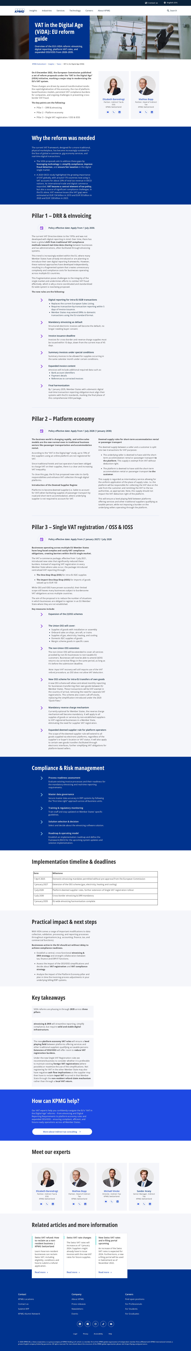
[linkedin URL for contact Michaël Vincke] (117, 1201)
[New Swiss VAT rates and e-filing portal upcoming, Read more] (105, 1272)
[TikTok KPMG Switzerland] (103, 1324)
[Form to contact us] (151, 3)
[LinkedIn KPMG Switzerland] (80, 1324)
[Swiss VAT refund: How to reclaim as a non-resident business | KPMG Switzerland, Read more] (41, 1272)
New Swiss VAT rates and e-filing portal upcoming (109, 1240)
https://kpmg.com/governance (136, 1344)
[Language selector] (170, 2)
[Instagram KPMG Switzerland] (95, 1324)
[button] (108, 112)
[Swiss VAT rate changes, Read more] (73, 1272)
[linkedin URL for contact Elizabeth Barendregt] (119, 112)
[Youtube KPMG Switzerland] (111, 1324)
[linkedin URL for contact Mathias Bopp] (152, 112)
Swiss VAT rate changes (79, 1237)
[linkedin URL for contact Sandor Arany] (150, 1204)
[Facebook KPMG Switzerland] (88, 1324)
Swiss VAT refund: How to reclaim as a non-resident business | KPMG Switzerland (47, 1242)
